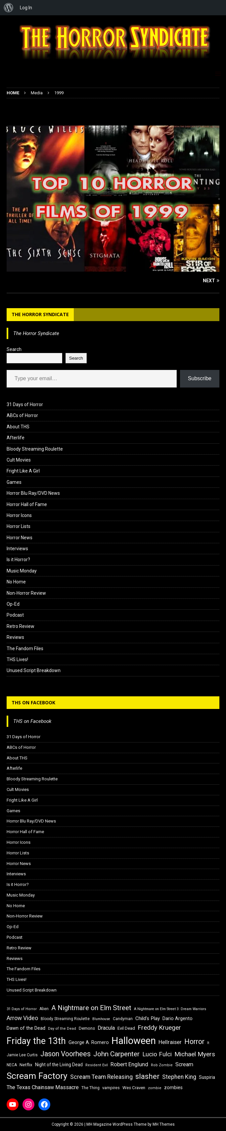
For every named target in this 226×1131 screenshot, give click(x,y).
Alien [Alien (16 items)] (44, 1008)
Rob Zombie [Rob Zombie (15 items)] (162, 1065)
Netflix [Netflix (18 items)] (26, 1064)
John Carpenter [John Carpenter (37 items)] (116, 1054)
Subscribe (199, 378)
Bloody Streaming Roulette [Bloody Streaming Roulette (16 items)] (65, 1018)
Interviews (17, 548)
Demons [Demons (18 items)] (87, 1028)
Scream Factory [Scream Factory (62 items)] (37, 1076)
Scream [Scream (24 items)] (184, 1064)
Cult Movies (19, 460)
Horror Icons (19, 515)
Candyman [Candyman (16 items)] (123, 1018)
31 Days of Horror (25, 404)
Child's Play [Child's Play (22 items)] (147, 1018)
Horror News (19, 537)
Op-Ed (13, 604)
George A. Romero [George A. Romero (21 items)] (88, 1042)
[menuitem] (8, 7)
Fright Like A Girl (23, 471)
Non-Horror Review (26, 593)
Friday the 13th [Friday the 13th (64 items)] (36, 1041)
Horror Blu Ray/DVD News (33, 493)
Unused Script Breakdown (34, 670)
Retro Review (20, 626)
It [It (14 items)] (208, 1043)
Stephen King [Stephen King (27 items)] (179, 1077)
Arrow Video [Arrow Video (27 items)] (22, 1018)
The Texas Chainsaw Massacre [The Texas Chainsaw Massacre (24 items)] (43, 1087)
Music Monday (22, 570)
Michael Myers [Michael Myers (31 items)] (194, 1054)
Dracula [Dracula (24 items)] (106, 1028)
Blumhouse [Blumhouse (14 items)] (101, 1019)
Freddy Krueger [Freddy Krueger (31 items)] (159, 1027)
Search (14, 349)
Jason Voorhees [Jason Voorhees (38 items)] (65, 1054)
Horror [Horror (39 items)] (194, 1041)
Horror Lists (18, 526)
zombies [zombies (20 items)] (173, 1087)
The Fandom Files (25, 648)
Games (14, 482)
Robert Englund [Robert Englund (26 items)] (129, 1064)
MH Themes (164, 1124)
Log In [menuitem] (26, 7)
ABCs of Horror (22, 415)
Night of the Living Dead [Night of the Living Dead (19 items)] (59, 1064)
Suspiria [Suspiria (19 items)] (207, 1077)
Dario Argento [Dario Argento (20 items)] (177, 1018)
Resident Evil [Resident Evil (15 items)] (96, 1065)
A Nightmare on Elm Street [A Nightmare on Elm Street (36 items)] (91, 1008)
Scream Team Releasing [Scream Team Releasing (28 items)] (101, 1076)
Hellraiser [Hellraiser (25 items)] (170, 1042)
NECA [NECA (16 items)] (12, 1065)
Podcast (15, 615)
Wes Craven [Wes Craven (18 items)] (133, 1087)
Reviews (15, 637)
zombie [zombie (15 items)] (154, 1088)
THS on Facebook (33, 702)
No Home (16, 581)
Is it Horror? (18, 559)
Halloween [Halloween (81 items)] (134, 1040)
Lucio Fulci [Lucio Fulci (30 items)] (157, 1054)
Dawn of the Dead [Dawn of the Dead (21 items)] (26, 1028)
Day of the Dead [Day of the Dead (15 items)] (62, 1028)
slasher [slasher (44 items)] (147, 1076)
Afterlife (15, 437)
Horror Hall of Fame (27, 504)
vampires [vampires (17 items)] (111, 1087)
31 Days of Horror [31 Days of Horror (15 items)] (22, 1009)
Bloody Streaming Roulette (35, 449)
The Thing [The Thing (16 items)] (90, 1088)
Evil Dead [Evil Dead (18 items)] (126, 1028)
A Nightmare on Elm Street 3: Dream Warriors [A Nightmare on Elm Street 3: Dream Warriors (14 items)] (170, 1009)
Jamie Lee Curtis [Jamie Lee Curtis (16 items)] (22, 1055)
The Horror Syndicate (40, 314)
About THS (18, 426)
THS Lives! (17, 659)
